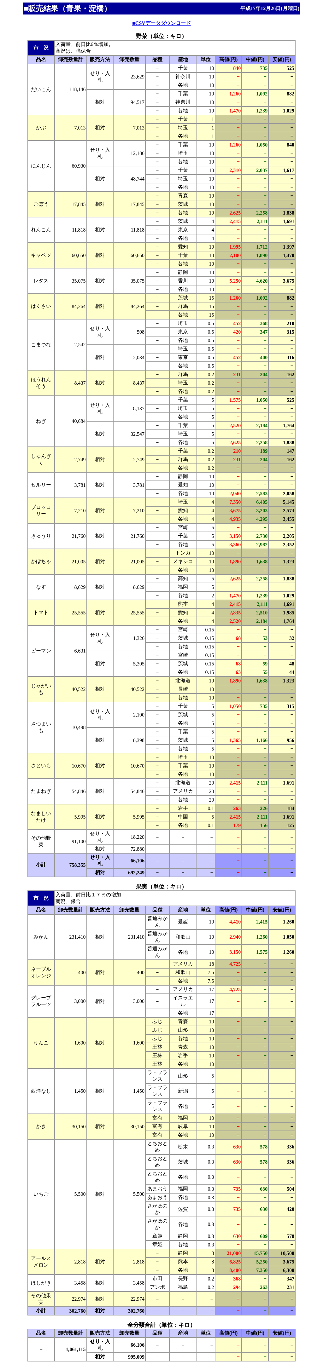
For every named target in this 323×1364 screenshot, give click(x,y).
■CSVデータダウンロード (161, 23)
